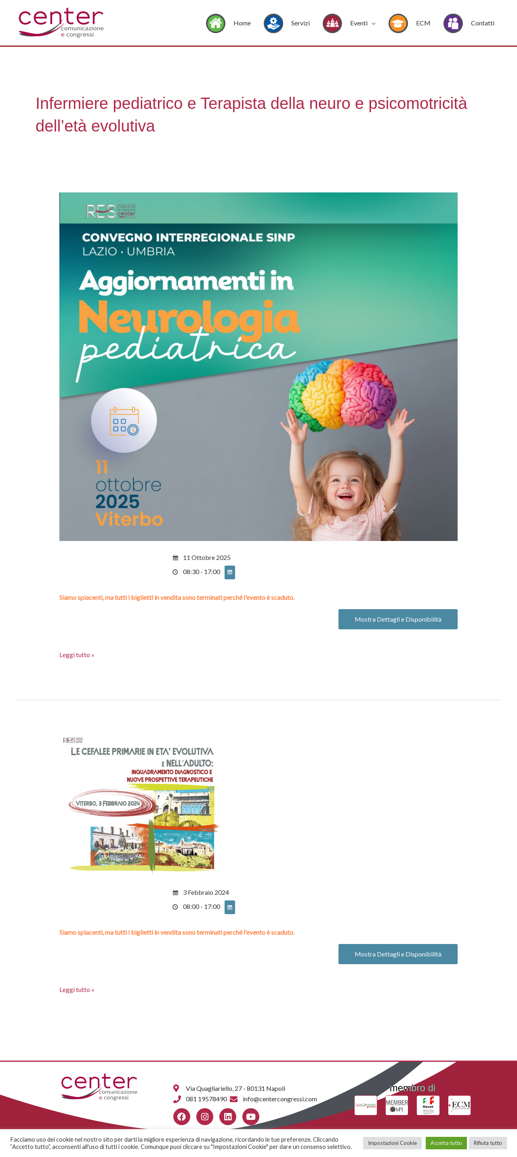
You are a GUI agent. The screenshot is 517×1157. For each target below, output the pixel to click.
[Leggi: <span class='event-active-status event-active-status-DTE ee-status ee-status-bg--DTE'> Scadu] (258, 366)
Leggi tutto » (77, 654)
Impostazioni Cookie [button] (392, 1143)
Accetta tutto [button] (446, 1143)
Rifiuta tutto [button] (488, 1143)
